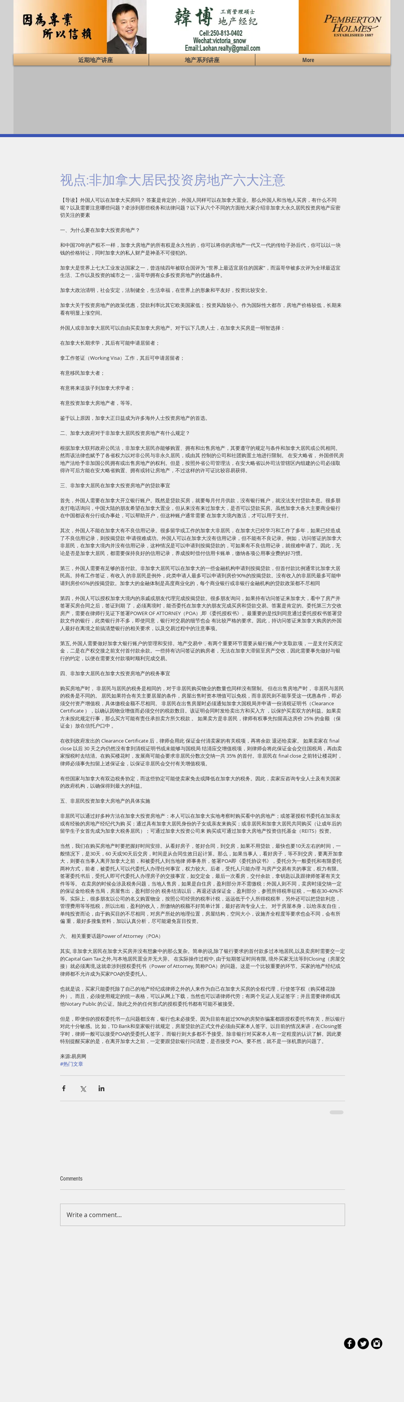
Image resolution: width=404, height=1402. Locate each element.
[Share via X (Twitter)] (82, 1088)
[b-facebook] (349, 1343)
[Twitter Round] (363, 1343)
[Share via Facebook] (63, 1088)
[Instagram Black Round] (376, 1343)
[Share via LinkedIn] (101, 1088)
